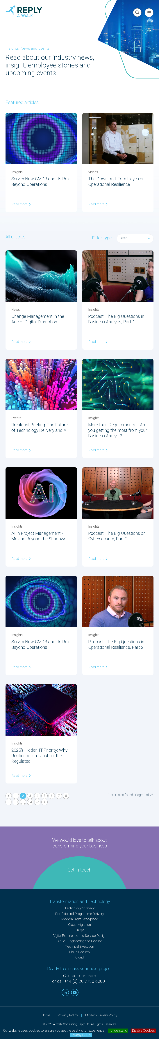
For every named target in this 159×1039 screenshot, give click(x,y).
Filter (135, 238)
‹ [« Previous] (9, 796)
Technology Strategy (80, 908)
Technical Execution (79, 946)
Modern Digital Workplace (79, 919)
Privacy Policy (81, 1035)
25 (37, 802)
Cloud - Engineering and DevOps (79, 941)
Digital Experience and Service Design (79, 935)
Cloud (79, 957)
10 (16, 802)
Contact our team (79, 976)
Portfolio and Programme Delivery (79, 913)
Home (46, 1015)
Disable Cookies (143, 1031)
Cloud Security (79, 952)
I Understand (118, 1031)
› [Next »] (45, 802)
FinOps (80, 930)
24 (30, 802)
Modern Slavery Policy (101, 1015)
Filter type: (102, 238)
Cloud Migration (79, 924)
